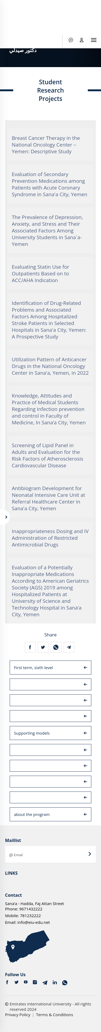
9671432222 (30, 908)
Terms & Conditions (54, 1014)
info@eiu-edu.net (34, 922)
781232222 (30, 915)
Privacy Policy (17, 1014)
